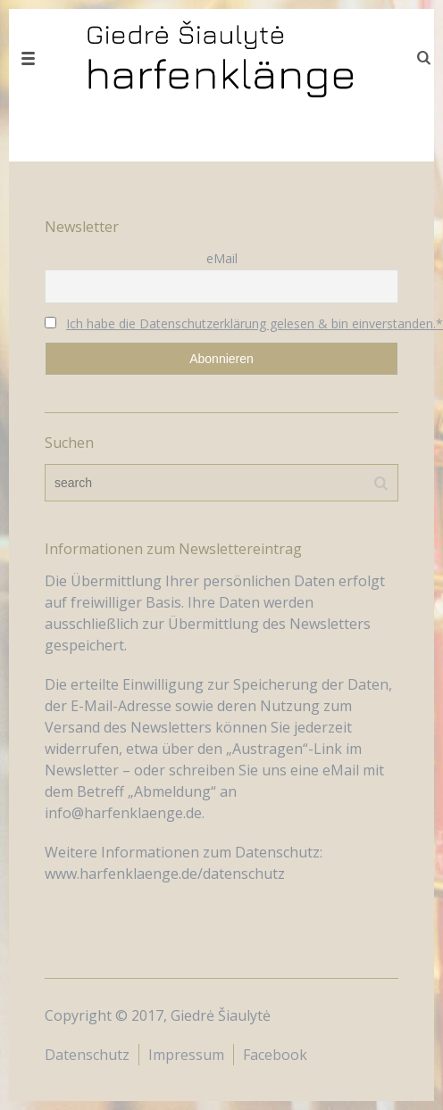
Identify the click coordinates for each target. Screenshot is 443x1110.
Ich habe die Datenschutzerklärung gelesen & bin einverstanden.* (254, 323)
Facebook (275, 1054)
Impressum (186, 1054)
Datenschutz (87, 1054)
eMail (222, 258)
